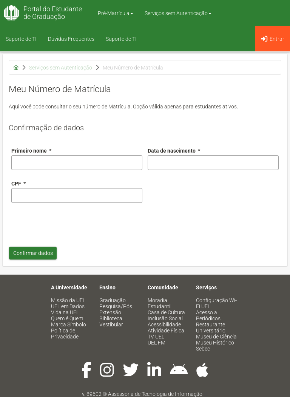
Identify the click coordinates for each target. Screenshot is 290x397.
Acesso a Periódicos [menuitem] (208, 315)
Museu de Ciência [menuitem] (216, 337)
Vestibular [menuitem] (111, 324)
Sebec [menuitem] (203, 349)
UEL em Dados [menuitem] (68, 306)
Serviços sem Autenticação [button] (178, 13)
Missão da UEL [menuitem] (68, 300)
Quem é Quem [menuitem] (67, 318)
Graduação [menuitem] (112, 300)
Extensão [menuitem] (110, 312)
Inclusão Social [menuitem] (165, 318)
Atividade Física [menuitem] (166, 330)
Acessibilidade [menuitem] (164, 324)
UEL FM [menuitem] (156, 343)
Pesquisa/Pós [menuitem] (115, 306)
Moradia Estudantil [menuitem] (159, 303)
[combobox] (213, 162)
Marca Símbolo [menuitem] (68, 324)
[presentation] (68, 223)
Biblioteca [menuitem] (110, 318)
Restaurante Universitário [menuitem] (210, 327)
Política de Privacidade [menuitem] (65, 333)
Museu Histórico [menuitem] (215, 343)
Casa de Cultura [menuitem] (166, 312)
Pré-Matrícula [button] (115, 13)
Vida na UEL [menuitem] (65, 312)
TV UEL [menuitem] (156, 337)
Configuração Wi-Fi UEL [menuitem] (216, 303)
